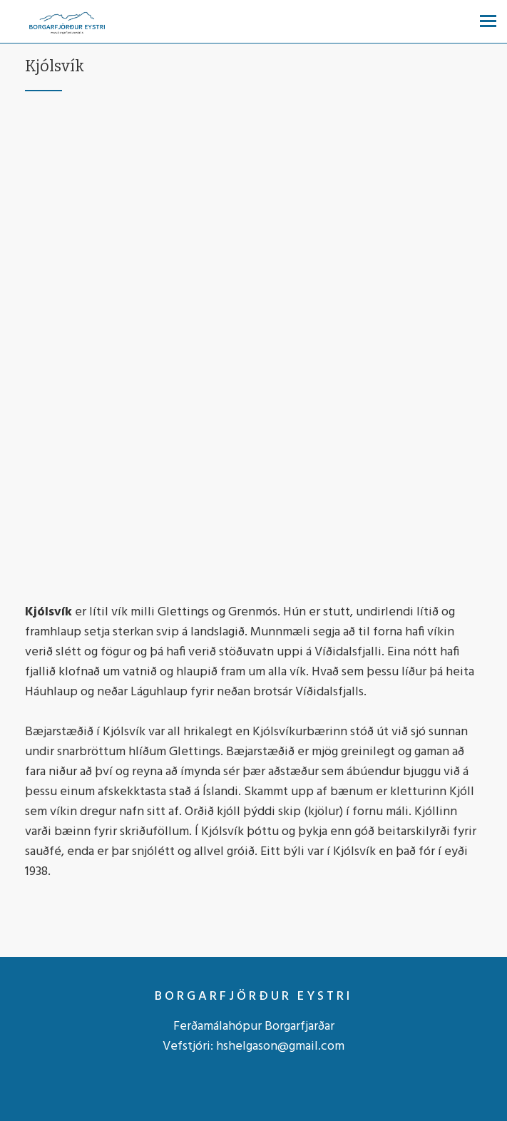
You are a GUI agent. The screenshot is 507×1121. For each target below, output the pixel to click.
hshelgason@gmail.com (280, 1046)
